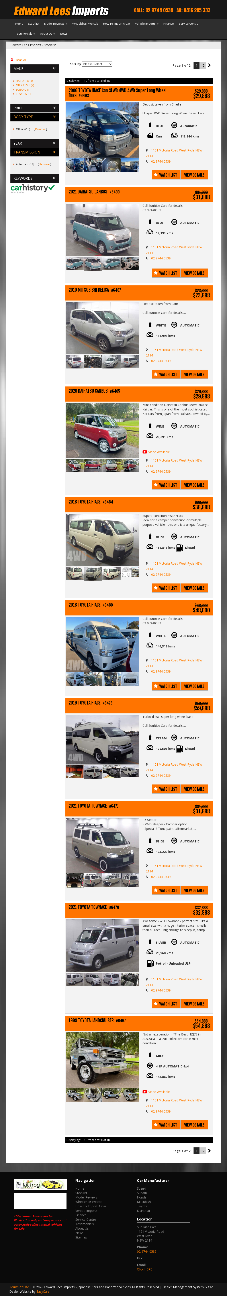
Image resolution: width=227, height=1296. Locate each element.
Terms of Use (19, 1287)
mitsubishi (144, 1202)
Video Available (159, 452)
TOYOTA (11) (24, 94)
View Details (194, 175)
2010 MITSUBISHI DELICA (95, 290)
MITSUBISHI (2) (25, 85)
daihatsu (143, 1210)
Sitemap (81, 1237)
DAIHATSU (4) (24, 81)
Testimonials (25, 34)
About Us (47, 34)
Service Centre (188, 24)
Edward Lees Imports (26, 45)
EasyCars (42, 1291)
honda (142, 1197)
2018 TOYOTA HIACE (91, 502)
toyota (142, 1206)
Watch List (168, 175)
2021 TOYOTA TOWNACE (94, 806)
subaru (142, 1193)
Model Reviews (55, 24)
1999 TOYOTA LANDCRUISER (97, 1020)
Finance (168, 24)
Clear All (20, 60)
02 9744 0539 (161, 161)
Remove (40, 129)
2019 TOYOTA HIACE (91, 703)
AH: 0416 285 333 (193, 10)
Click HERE (144, 1269)
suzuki (141, 1188)
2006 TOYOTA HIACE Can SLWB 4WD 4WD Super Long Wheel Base (117, 93)
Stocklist (33, 24)
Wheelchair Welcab (85, 24)
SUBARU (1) (23, 90)
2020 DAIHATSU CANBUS (94, 391)
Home (19, 24)
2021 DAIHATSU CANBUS (94, 192)
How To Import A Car (116, 24)
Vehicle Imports (147, 24)
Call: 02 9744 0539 (153, 10)
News (64, 34)
